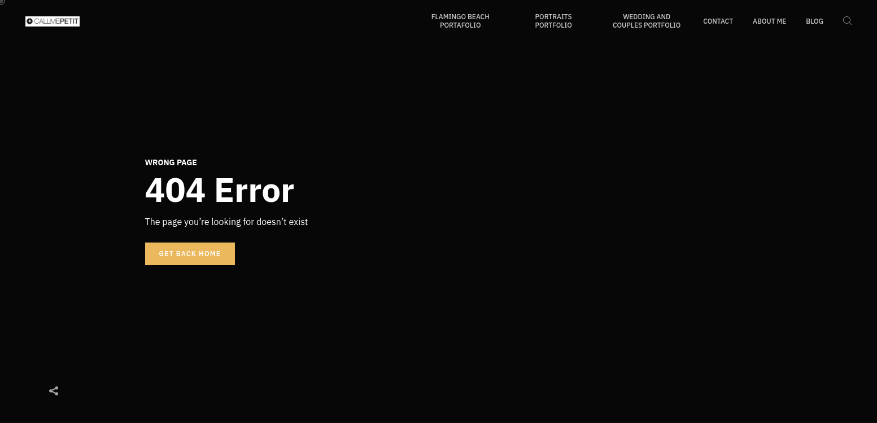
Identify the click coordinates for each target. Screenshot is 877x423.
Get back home (190, 253)
